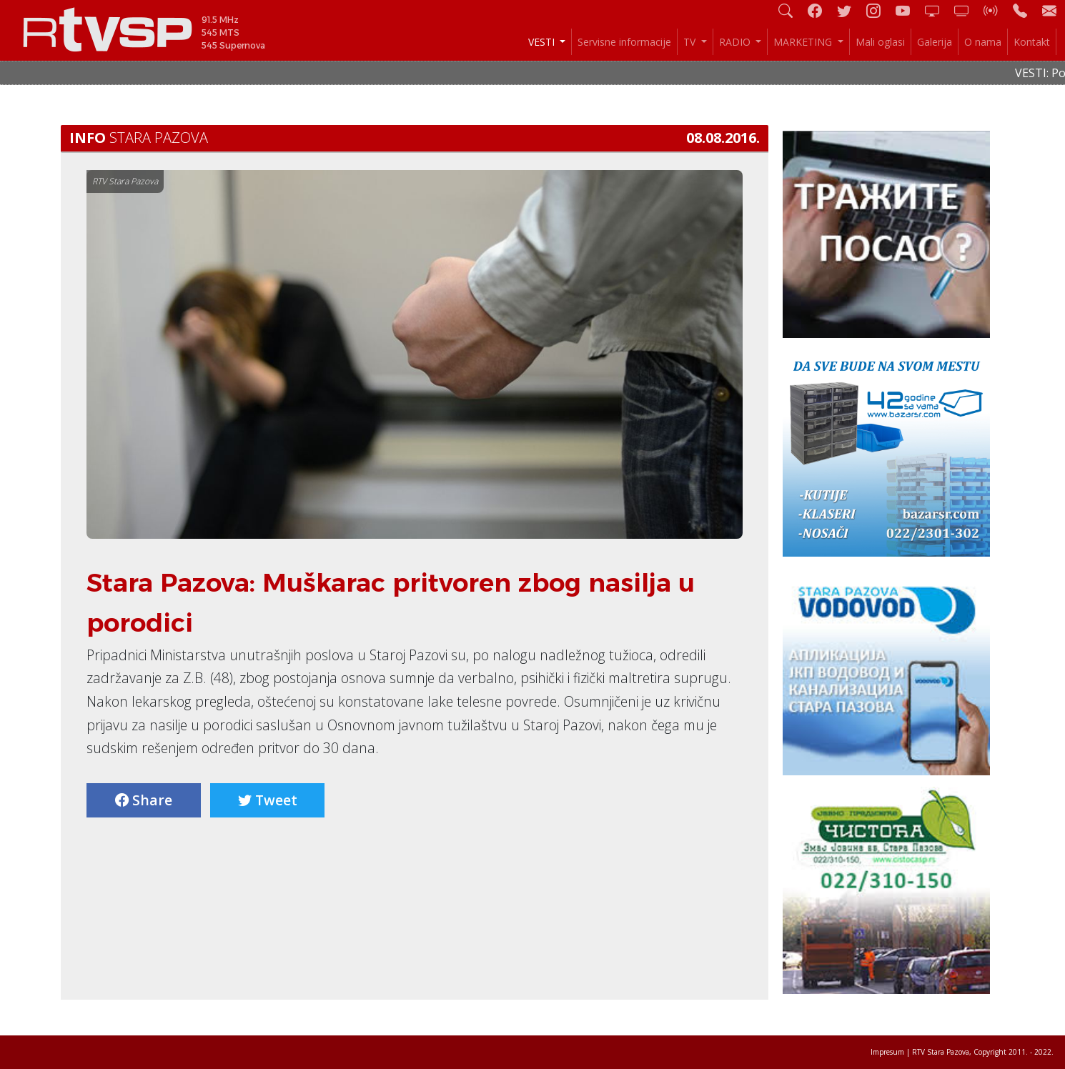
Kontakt (1032, 42)
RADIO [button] (736, 42)
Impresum (887, 1052)
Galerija (934, 42)
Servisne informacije (624, 42)
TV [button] (690, 42)
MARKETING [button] (804, 42)
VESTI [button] (543, 42)
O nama (982, 42)
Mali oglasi (880, 42)
